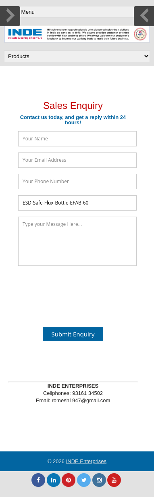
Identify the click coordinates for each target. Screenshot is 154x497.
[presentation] (79, 291)
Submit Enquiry (73, 334)
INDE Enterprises (86, 461)
